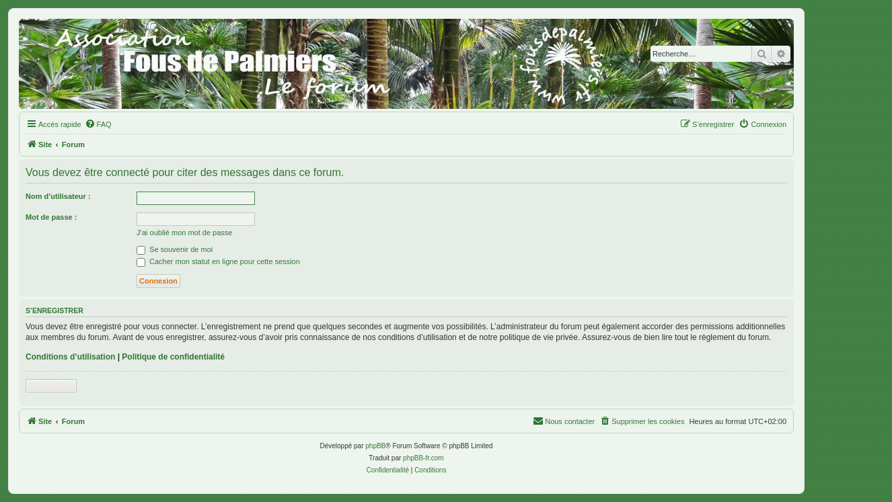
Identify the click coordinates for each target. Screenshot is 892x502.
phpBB (375, 446)
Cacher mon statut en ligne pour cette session (218, 261)
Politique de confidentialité (173, 357)
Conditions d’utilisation (70, 357)
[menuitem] (98, 124)
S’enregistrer (51, 385)
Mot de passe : (51, 217)
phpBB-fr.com (423, 458)
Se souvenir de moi (175, 249)
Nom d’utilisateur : (58, 196)
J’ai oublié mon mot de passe (184, 232)
